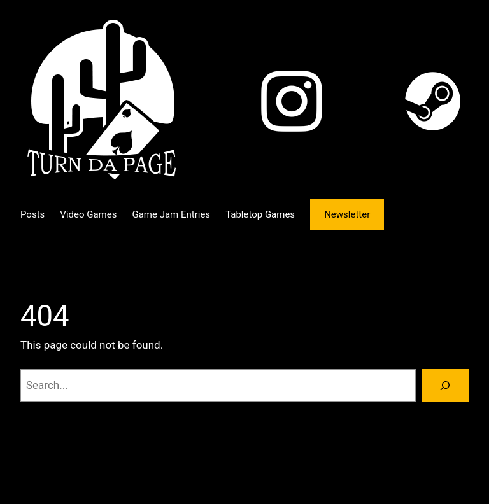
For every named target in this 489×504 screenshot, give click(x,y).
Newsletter (347, 214)
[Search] (445, 385)
